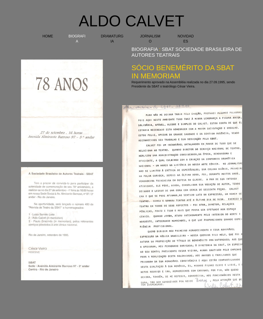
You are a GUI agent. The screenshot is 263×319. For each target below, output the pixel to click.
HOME (47, 36)
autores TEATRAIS (156, 55)
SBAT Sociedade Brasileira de (202, 49)
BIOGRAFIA (145, 49)
